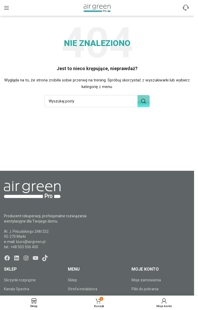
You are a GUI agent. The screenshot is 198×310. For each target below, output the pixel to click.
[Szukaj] (97, 101)
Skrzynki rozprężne (20, 280)
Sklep (72, 280)
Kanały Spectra (16, 289)
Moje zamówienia (146, 280)
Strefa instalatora (82, 289)
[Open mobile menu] (6, 8)
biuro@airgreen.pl (30, 242)
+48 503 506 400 (24, 247)
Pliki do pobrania (145, 289)
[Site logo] (97, 8)
